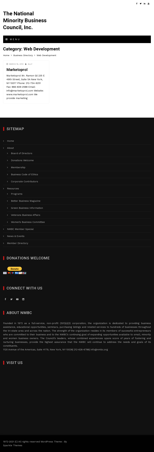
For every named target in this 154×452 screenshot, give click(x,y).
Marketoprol (17, 70)
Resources (13, 188)
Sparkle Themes (12, 445)
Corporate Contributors (24, 181)
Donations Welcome (22, 160)
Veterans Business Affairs (25, 215)
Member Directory (17, 243)
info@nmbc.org (99, 349)
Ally (30, 64)
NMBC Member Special (20, 229)
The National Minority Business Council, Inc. (25, 20)
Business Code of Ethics (24, 174)
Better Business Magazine (25, 201)
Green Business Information (27, 208)
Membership (18, 167)
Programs (16, 193)
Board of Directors (21, 153)
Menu (12, 39)
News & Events (15, 236)
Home (10, 141)
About (10, 148)
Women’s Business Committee (28, 222)
